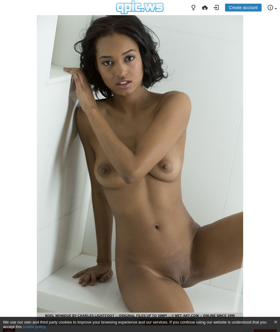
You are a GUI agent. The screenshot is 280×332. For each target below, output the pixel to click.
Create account (243, 7)
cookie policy (34, 326)
